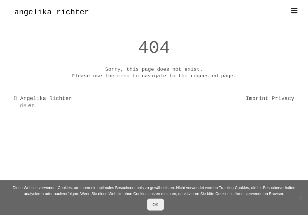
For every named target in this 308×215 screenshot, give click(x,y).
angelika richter (51, 12)
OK (155, 204)
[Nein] (301, 198)
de (23, 105)
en (31, 105)
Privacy (283, 99)
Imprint (257, 99)
